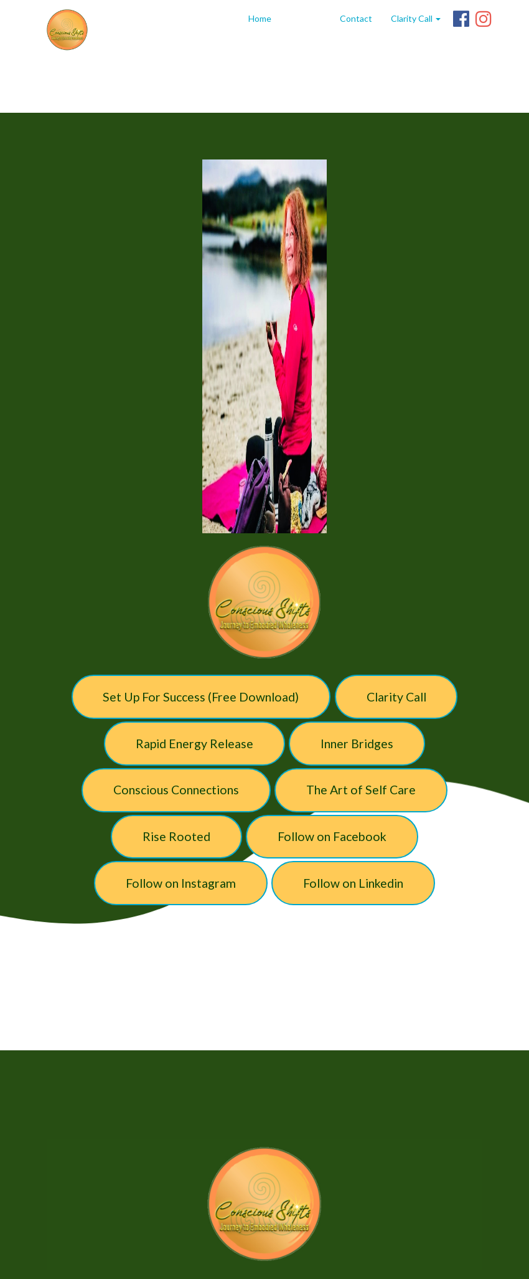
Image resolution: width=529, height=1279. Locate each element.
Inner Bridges (357, 743)
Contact (356, 18)
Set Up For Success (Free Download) (201, 697)
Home (259, 18)
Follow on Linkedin (353, 883)
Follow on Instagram (181, 883)
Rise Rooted (176, 836)
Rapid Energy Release (194, 743)
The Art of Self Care (361, 789)
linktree (305, 19)
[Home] (67, 30)
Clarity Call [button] (416, 18)
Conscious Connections (176, 789)
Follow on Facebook (332, 836)
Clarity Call (396, 697)
